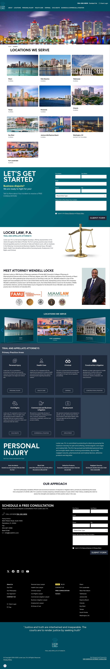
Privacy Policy (80, 213)
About (10, 8)
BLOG (60, 584)
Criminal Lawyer (36, 590)
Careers (57, 594)
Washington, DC (85, 615)
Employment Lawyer (37, 603)
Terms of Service (69, 213)
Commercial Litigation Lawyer (40, 597)
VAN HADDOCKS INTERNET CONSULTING (95, 659)
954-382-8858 (82, 3)
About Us (10, 584)
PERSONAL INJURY (15, 390)
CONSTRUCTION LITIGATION (94, 390)
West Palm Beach (85, 590)
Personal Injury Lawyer (38, 584)
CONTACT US (11, 597)
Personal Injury (28, 8)
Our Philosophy (11, 590)
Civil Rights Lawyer (37, 594)
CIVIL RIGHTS (15, 433)
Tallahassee (83, 594)
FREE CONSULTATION (62, 590)
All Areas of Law (36, 606)
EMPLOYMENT (68, 433)
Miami (81, 584)
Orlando (82, 603)
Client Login (103, 3)
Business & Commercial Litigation (72, 8)
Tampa (82, 609)
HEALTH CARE (41, 390)
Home (9, 46)
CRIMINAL (68, 390)
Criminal (48, 8)
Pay (9, 607)
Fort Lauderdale (84, 587)
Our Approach (11, 594)
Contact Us (93, 3)
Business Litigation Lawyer (39, 600)
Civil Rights (56, 8)
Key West (82, 606)
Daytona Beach (84, 600)
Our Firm (9, 587)
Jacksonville (83, 597)
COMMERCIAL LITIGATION (41, 433)
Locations (17, 8)
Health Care (39, 8)
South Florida (84, 612)
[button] (2, 330)
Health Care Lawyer (37, 587)
